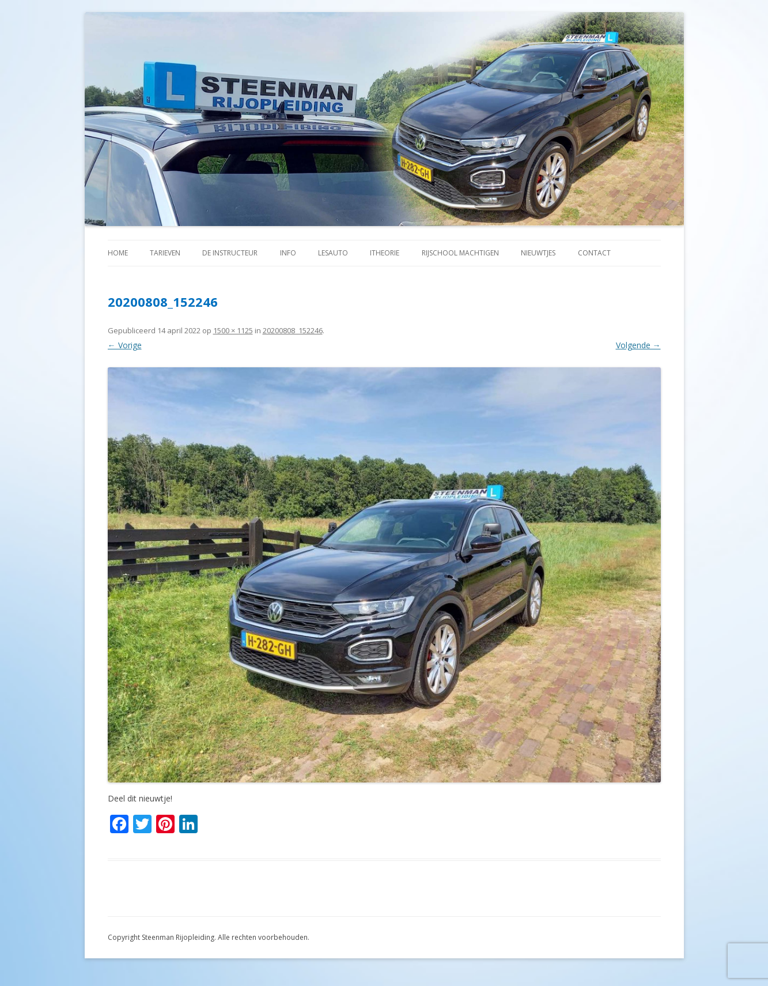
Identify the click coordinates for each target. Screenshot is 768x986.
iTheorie (384, 253)
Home (118, 253)
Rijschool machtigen (460, 253)
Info (288, 253)
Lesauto (333, 253)
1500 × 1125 (233, 330)
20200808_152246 (293, 330)
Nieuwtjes (538, 253)
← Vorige (125, 345)
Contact (594, 253)
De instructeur (230, 253)
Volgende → (638, 345)
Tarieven (165, 253)
